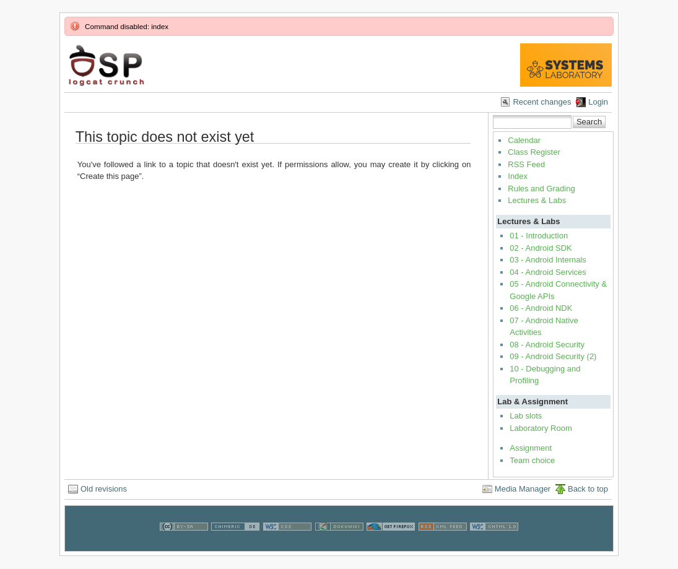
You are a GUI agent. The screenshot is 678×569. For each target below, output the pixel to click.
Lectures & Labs (537, 200)
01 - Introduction (539, 235)
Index (518, 176)
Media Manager (522, 488)
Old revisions (103, 488)
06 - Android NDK (541, 308)
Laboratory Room (541, 428)
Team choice (532, 460)
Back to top (588, 488)
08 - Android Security (547, 344)
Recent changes (542, 101)
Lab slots (526, 415)
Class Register (534, 152)
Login (598, 101)
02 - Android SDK (541, 248)
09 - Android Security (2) (553, 356)
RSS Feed (526, 164)
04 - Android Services (548, 272)
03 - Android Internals (548, 259)
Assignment (531, 448)
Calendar (524, 140)
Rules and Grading (541, 188)
